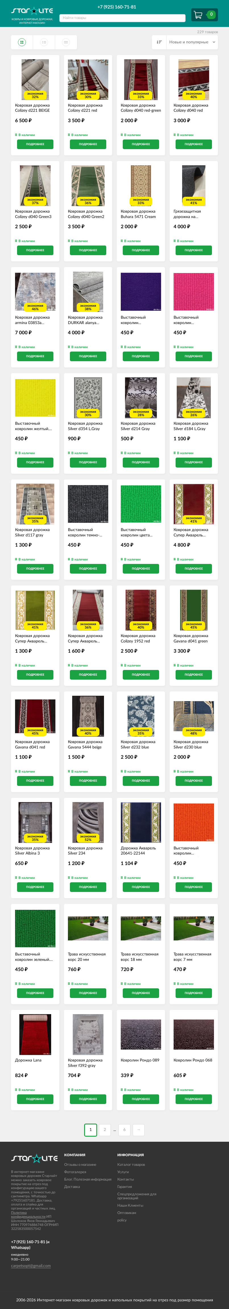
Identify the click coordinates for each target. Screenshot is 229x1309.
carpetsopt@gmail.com (31, 1266)
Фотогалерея (75, 1172)
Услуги (123, 1172)
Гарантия (124, 1187)
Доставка (72, 1187)
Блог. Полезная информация (87, 1179)
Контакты (125, 1179)
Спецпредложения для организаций (136, 1196)
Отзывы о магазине (80, 1165)
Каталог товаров (131, 1165)
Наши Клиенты (130, 1206)
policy (122, 1220)
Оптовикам (126, 1213)
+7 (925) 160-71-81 (116, 7)
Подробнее (35, 144)
